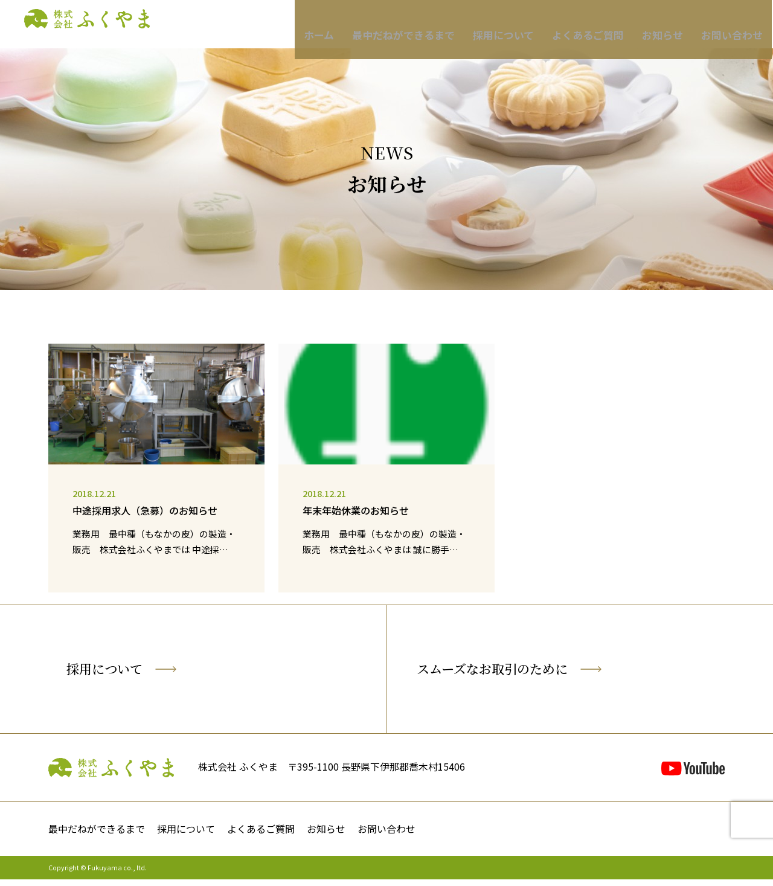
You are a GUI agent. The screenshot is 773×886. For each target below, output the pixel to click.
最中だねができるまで (425, 24)
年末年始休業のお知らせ (359, 510)
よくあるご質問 (593, 24)
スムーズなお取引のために (536, 672)
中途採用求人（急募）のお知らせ (149, 510)
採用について (516, 24)
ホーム (348, 24)
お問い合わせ (725, 24)
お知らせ (661, 24)
